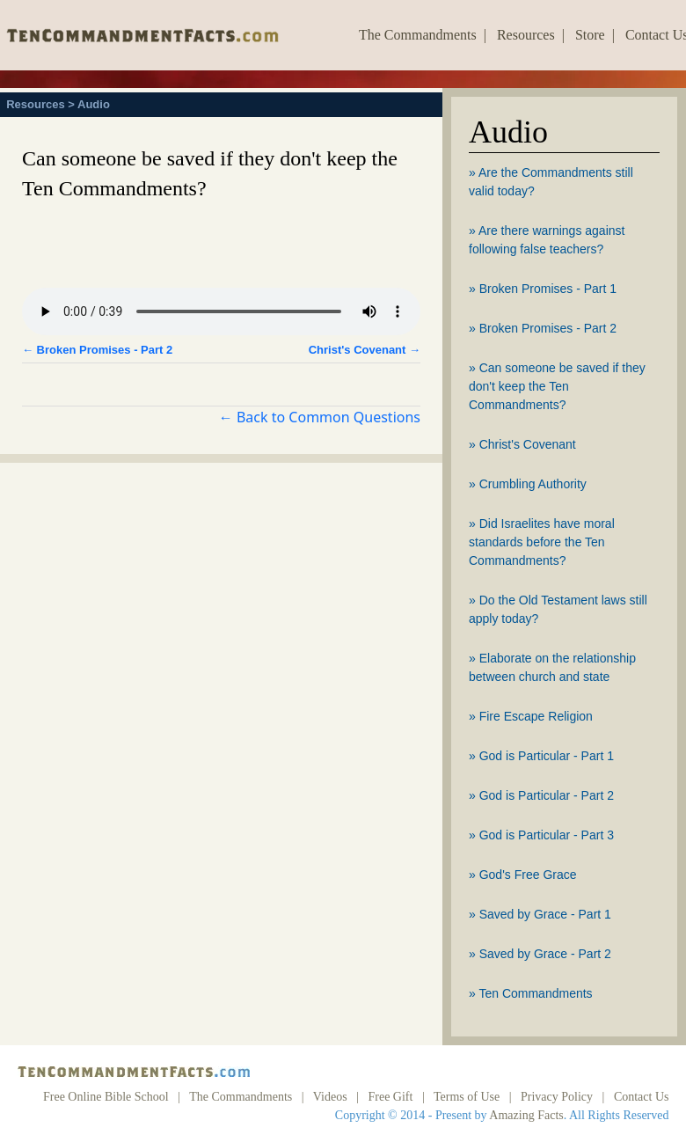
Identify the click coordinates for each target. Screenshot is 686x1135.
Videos (330, 1096)
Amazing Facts (526, 1115)
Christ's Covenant (527, 444)
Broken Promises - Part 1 (548, 289)
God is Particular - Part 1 (546, 756)
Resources (526, 34)
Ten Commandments (535, 993)
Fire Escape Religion (536, 716)
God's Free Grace (528, 875)
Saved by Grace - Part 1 (545, 914)
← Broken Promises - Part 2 (97, 349)
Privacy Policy (557, 1096)
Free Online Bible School (106, 1096)
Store (590, 34)
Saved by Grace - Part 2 (545, 954)
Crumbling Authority (533, 484)
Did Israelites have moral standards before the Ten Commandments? (542, 542)
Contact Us (641, 1096)
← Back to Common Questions (319, 417)
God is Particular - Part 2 (546, 795)
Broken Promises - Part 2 (548, 328)
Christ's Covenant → (364, 349)
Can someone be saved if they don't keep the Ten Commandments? (557, 386)
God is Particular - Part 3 (546, 835)
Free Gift (390, 1096)
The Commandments (418, 34)
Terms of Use (467, 1096)
